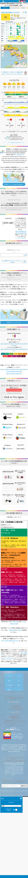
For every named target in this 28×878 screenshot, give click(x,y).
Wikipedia (12, 697)
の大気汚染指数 (10, 12)
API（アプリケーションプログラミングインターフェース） (15, 789)
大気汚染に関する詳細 (14, 772)
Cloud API (20, 466)
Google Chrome (7, 455)
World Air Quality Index (8, 725)
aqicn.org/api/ (21, 263)
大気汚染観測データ (15, 782)
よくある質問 (14, 779)
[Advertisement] (14, 228)
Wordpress (7, 466)
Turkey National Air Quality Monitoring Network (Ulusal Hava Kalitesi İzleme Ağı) (13, 827)
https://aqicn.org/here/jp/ (14, 199)
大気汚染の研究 (14, 769)
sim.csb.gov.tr (18, 154)
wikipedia (15, 689)
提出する (24, 853)
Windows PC (21, 445)
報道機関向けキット (15, 766)
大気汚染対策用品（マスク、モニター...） (14, 787)
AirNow (19, 697)
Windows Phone (7, 445)
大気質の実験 (14, 774)
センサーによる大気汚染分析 (14, 776)
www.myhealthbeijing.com (10, 708)
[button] (4, 47)
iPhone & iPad (7, 435)
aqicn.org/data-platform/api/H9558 (20, 257)
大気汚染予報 (14, 786)
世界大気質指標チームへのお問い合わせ (14, 764)
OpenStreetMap (19, 67)
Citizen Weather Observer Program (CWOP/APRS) (14, 824)
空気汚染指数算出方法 (14, 784)
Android (20, 435)
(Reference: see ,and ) (14, 639)
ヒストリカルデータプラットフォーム (14, 792)
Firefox (20, 455)
